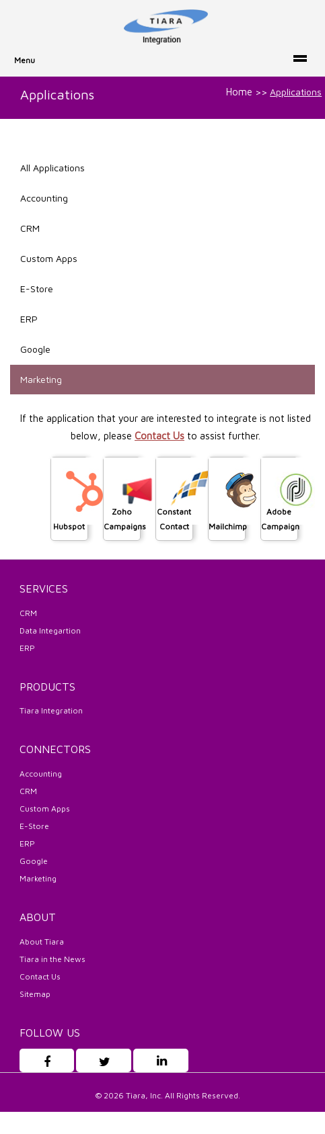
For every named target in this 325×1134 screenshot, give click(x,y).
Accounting (44, 198)
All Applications (52, 167)
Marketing (41, 379)
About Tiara (42, 941)
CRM (30, 228)
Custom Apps (48, 258)
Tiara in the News (52, 959)
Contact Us (159, 435)
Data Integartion (50, 630)
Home (239, 91)
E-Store (36, 288)
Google (35, 349)
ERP (29, 318)
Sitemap (35, 994)
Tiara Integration (51, 710)
